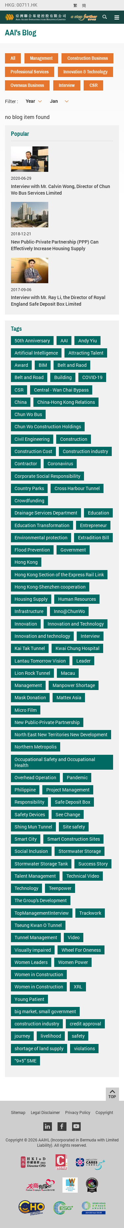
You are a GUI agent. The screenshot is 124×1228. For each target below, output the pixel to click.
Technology (26, 888)
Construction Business (87, 58)
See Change (68, 814)
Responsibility (29, 802)
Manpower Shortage (74, 685)
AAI (64, 340)
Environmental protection (41, 537)
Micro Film (26, 710)
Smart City (26, 839)
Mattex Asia (69, 697)
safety (78, 1036)
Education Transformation (42, 525)
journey (22, 1036)
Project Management (68, 790)
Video (74, 937)
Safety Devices (30, 814)
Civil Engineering (32, 439)
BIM (43, 365)
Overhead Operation (35, 777)
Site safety (74, 827)
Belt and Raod (72, 365)
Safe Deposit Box (72, 802)
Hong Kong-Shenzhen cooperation (50, 587)
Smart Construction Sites (73, 839)
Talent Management (35, 876)
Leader (83, 661)
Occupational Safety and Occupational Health (55, 762)
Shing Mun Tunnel (33, 827)
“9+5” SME (25, 1060)
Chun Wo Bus (28, 414)
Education (98, 513)
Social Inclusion (31, 851)
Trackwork (90, 913)
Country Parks (29, 488)
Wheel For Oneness (81, 950)
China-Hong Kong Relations (66, 402)
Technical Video (82, 876)
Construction (73, 439)
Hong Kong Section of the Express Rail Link (59, 574)
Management (41, 58)
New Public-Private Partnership (47, 722)
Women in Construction (39, 974)
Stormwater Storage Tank (41, 864)
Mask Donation (30, 697)
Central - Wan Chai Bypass (61, 390)
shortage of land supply (39, 1048)
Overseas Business (27, 85)
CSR (94, 85)
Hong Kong (26, 562)
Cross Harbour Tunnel (77, 488)
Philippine (25, 790)
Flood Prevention (32, 550)
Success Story (93, 864)
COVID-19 (92, 377)
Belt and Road (29, 377)
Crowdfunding (29, 500)
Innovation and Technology (76, 624)
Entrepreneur (93, 525)
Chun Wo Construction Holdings (48, 426)
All (13, 58)
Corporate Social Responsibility (47, 476)
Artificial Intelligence (36, 353)
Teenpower (60, 888)
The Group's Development (41, 900)
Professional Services (30, 71)
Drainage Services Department (46, 513)
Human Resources (77, 599)
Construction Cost (33, 451)
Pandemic (77, 777)
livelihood (51, 1036)
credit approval (85, 1023)
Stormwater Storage (80, 851)
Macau (68, 673)
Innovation (26, 624)
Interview (67, 85)
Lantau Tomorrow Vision (40, 661)
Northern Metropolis (36, 747)
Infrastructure (29, 611)
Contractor (26, 463)
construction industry (37, 1023)
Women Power (73, 962)
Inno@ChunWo (69, 611)
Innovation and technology (42, 636)
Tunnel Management (36, 937)
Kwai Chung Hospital (78, 648)
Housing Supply (31, 599)
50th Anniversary (32, 340)
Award (21, 365)
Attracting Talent (85, 353)
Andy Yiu (87, 340)
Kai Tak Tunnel (30, 648)
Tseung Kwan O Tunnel (38, 925)
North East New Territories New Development (61, 734)
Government (73, 550)
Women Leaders (31, 962)
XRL (78, 986)
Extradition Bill (93, 537)
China (21, 402)
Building (63, 377)
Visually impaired (33, 950)
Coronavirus (60, 463)
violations (84, 1048)
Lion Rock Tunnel (32, 673)
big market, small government (45, 1011)
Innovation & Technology (85, 71)
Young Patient (29, 999)
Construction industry (85, 451)
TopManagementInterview (42, 913)
